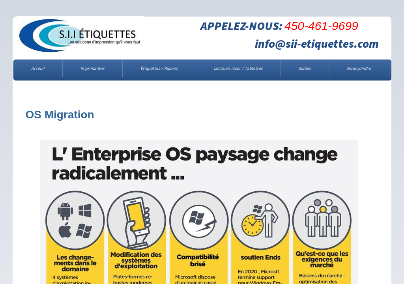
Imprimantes (92, 68)
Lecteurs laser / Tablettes (238, 68)
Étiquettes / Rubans (159, 68)
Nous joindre (359, 68)
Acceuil (38, 68)
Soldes (305, 68)
